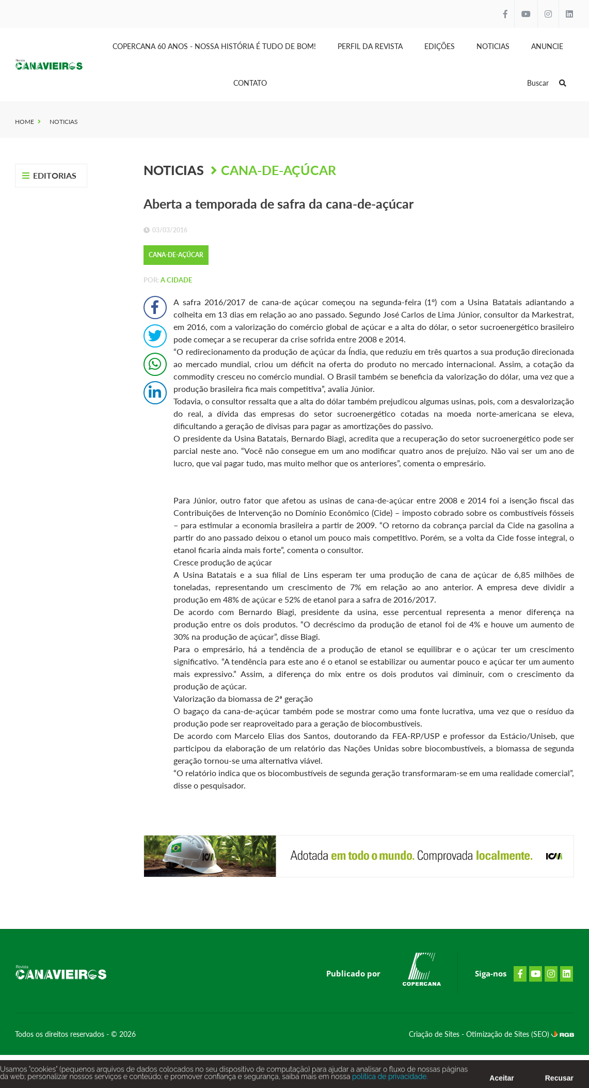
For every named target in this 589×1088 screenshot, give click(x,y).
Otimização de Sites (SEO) (508, 1034)
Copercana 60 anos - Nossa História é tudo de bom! (214, 46)
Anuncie (547, 46)
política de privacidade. (389, 1078)
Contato (250, 82)
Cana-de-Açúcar (278, 170)
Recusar (559, 1080)
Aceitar (501, 1080)
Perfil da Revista (370, 46)
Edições (439, 46)
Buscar (546, 82)
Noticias (493, 46)
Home (24, 121)
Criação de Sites (435, 1034)
